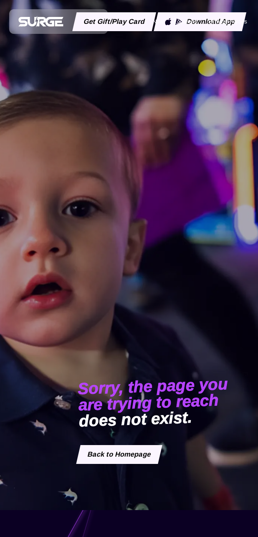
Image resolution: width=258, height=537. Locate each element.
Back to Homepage (119, 454)
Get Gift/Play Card (114, 21)
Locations (186, 21)
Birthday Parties (227, 21)
